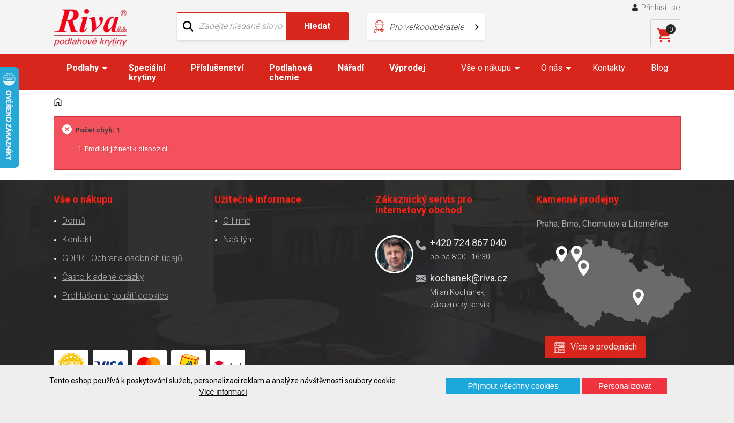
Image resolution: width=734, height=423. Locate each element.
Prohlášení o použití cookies (115, 296)
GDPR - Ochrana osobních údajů (122, 258)
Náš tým (239, 239)
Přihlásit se (660, 7)
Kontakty (608, 68)
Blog (659, 68)
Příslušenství (217, 68)
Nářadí (351, 68)
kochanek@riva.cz (469, 278)
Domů (73, 221)
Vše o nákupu (486, 68)
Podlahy (82, 68)
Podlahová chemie (290, 73)
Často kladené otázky (103, 277)
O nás (551, 68)
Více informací (223, 392)
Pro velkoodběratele (426, 27)
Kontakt (77, 239)
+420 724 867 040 (468, 242)
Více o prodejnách (603, 347)
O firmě (236, 221)
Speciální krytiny (147, 73)
